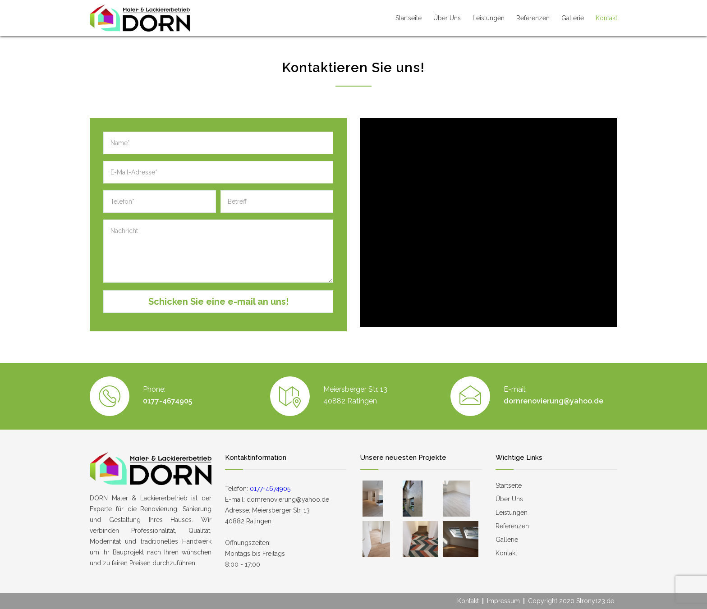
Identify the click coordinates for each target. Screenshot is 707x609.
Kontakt (606, 18)
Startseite (408, 18)
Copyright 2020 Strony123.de (571, 600)
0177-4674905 (167, 401)
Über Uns (447, 18)
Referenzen (533, 18)
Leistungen (489, 18)
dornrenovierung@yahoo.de (553, 401)
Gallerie (572, 18)
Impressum (503, 600)
